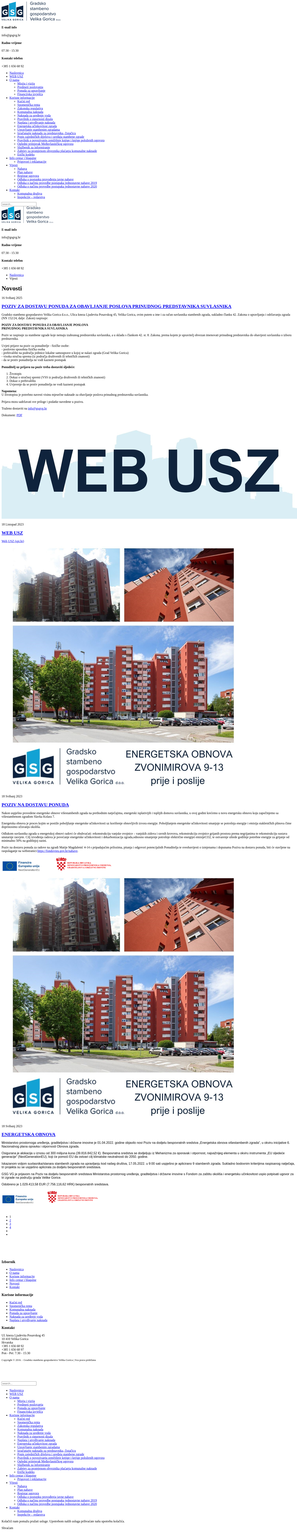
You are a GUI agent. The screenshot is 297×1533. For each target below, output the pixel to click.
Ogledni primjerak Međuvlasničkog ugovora (45, 144)
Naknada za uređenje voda (34, 115)
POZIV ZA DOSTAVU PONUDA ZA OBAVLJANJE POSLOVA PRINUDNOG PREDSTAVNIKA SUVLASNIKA (116, 306)
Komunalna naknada (30, 112)
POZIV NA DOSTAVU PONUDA (35, 804)
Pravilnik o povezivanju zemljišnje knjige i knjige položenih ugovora (61, 140)
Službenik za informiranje (33, 147)
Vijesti (13, 165)
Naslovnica (16, 73)
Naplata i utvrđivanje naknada (36, 122)
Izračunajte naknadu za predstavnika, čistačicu (46, 133)
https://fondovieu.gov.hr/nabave (57, 851)
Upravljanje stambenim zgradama (38, 129)
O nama (14, 80)
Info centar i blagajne (22, 158)
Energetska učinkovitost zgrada (37, 126)
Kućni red (23, 101)
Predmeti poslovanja (30, 87)
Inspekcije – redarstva (31, 197)
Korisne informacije (22, 97)
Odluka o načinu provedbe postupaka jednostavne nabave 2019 (57, 183)
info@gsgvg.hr (37, 408)
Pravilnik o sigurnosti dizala (35, 119)
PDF (19, 415)
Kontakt (14, 190)
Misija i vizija (26, 83)
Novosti (14, 1283)
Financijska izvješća (30, 94)
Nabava (22, 168)
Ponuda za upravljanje (31, 90)
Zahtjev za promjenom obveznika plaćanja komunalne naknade (57, 151)
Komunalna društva (29, 193)
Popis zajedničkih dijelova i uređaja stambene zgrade (50, 136)
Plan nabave (25, 172)
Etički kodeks (26, 154)
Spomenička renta (28, 104)
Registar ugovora (28, 175)
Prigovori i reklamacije (31, 161)
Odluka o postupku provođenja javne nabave (45, 179)
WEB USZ (16, 76)
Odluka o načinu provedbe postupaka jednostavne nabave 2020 (57, 186)
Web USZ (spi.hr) (13, 541)
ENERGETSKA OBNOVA (29, 1134)
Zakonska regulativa (30, 108)
